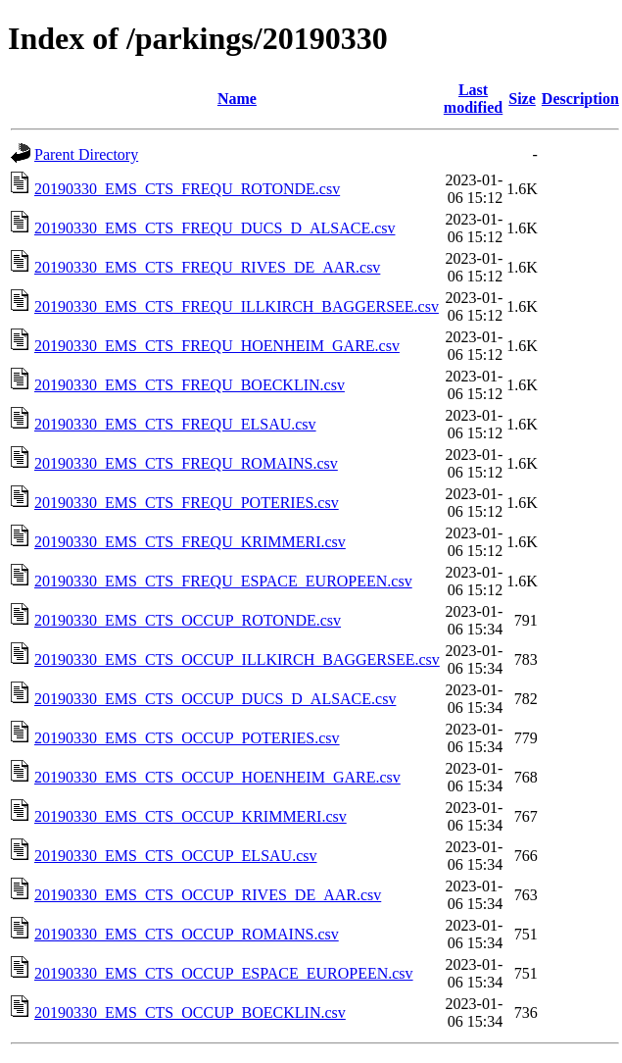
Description (580, 98)
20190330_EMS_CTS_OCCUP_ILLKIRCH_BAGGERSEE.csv (237, 659)
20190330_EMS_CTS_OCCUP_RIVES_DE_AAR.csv (207, 894)
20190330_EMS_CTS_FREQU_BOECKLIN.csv (189, 385)
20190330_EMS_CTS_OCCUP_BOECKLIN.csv (190, 1012)
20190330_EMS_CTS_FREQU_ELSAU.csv (175, 424)
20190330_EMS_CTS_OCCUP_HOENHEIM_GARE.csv (217, 777)
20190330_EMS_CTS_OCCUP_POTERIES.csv (187, 738)
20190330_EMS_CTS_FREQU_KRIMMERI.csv (190, 541)
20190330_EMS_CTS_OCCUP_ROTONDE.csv (187, 620)
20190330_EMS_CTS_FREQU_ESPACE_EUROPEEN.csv (223, 581)
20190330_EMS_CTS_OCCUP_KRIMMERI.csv (190, 816)
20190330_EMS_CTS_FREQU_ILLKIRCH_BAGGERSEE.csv (236, 306)
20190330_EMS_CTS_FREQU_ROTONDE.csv (187, 188)
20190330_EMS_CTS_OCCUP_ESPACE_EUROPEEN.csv (223, 973)
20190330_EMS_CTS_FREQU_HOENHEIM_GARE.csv (217, 345)
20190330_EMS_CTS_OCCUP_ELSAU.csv (175, 855)
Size (522, 98)
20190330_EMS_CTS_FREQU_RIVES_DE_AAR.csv (207, 267)
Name (237, 98)
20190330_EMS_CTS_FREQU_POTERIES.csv (186, 502)
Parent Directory (86, 154)
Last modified (473, 98)
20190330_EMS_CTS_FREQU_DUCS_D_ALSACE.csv (214, 228)
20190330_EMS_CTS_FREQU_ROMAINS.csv (186, 463)
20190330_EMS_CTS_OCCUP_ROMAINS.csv (186, 934)
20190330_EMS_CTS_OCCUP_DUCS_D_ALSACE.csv (215, 698)
